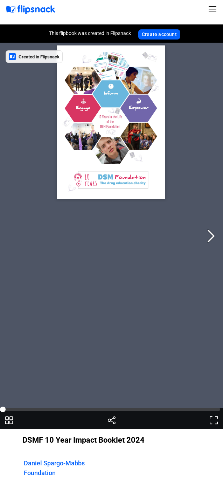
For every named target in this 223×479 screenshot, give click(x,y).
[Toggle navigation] (213, 9)
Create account (159, 34)
